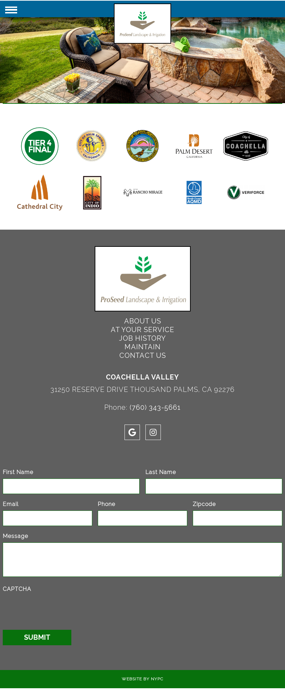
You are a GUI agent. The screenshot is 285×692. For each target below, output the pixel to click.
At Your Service (142, 330)
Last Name (160, 472)
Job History (142, 338)
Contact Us (142, 355)
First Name (18, 472)
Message (15, 536)
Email (11, 504)
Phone (106, 504)
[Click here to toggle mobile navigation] (11, 10)
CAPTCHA (17, 589)
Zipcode (204, 504)
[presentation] (55, 608)
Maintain (142, 347)
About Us (142, 321)
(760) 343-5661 (155, 407)
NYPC (157, 679)
